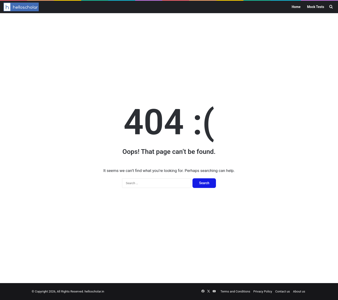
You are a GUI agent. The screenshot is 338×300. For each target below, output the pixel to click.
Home (296, 7)
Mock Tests (315, 7)
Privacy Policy (262, 291)
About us (299, 291)
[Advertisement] (169, 51)
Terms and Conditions (235, 291)
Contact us (282, 291)
